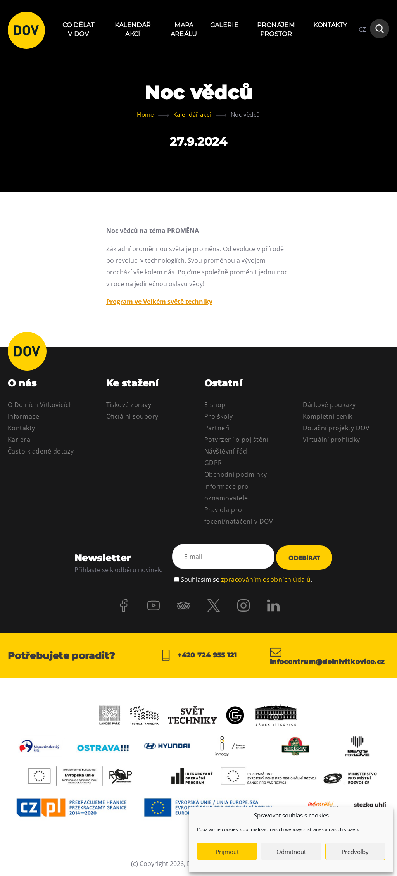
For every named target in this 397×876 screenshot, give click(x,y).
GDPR (213, 463)
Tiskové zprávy (129, 404)
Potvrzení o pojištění (236, 439)
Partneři (217, 428)
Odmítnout (291, 851)
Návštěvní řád (225, 451)
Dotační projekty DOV (336, 428)
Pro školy (218, 416)
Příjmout (227, 851)
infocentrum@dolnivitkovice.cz (329, 656)
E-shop (215, 404)
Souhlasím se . (246, 577)
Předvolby (355, 851)
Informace (23, 416)
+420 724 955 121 (198, 656)
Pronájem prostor (276, 29)
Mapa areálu (184, 29)
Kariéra (19, 439)
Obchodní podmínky (235, 474)
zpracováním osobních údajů (266, 577)
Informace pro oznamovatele (226, 492)
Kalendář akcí (133, 29)
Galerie (224, 25)
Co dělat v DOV (78, 29)
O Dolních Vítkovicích (40, 404)
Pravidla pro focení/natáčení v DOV (238, 515)
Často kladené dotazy (41, 451)
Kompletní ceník (327, 416)
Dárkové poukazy (329, 404)
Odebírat (304, 558)
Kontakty (330, 25)
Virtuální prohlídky (331, 439)
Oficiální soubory (132, 416)
